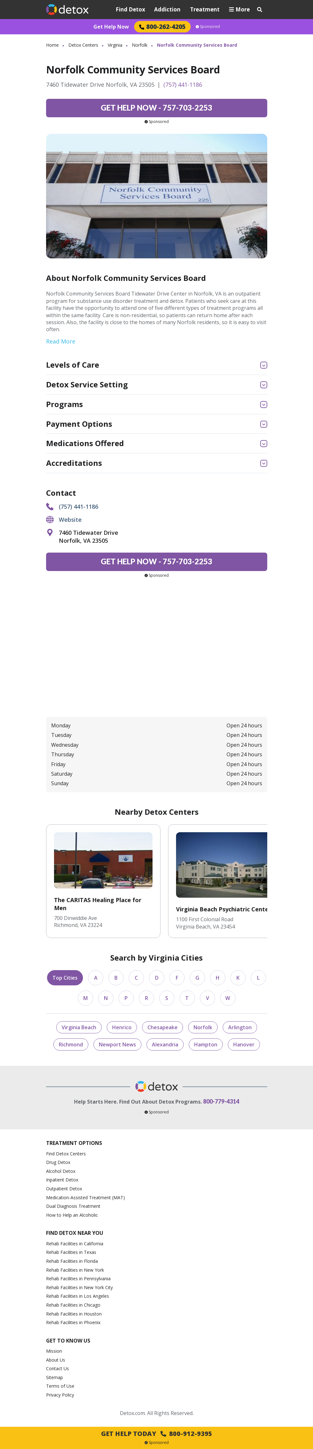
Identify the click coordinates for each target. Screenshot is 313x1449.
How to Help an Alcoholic (72, 1215)
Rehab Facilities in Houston (74, 1314)
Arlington (240, 1027)
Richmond (71, 1044)
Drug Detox (58, 1162)
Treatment (205, 9)
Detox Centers (83, 45)
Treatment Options (74, 1142)
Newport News (117, 1044)
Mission (54, 1351)
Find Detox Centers (66, 1154)
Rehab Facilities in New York (75, 1270)
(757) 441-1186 (182, 84)
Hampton (205, 1044)
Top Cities (65, 977)
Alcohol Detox (60, 1171)
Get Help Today (156, 1433)
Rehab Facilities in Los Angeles (77, 1296)
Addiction (167, 9)
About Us (55, 1360)
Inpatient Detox (62, 1180)
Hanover (244, 1044)
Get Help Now (111, 26)
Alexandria (165, 1044)
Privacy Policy (60, 1395)
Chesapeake (162, 1027)
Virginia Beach (79, 1027)
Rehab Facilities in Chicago (73, 1305)
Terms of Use (60, 1386)
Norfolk (139, 45)
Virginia (115, 45)
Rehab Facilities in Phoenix (73, 1322)
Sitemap (54, 1377)
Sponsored (208, 27)
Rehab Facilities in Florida (72, 1261)
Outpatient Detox (64, 1189)
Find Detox (130, 9)
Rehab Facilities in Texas (71, 1252)
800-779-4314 (221, 1101)
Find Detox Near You (74, 1232)
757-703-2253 (156, 107)
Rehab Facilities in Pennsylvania (78, 1279)
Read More (60, 341)
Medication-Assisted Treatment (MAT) (85, 1197)
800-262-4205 (162, 26)
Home (52, 45)
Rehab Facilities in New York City (79, 1287)
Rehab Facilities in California (74, 1244)
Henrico (122, 1027)
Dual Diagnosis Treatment (73, 1206)
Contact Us (57, 1368)
